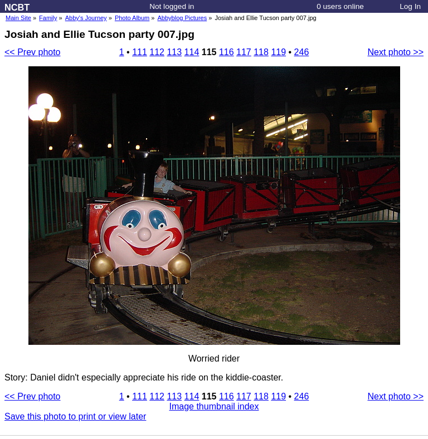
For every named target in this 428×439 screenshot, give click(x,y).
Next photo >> (395, 52)
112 (156, 52)
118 (261, 52)
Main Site (18, 17)
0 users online (340, 6)
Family (48, 17)
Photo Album (132, 17)
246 (301, 52)
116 (226, 52)
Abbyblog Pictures (182, 17)
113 (174, 52)
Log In (410, 6)
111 (139, 52)
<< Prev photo (32, 52)
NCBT (17, 7)
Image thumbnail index (214, 406)
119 (278, 52)
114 (192, 52)
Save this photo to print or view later (75, 416)
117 (243, 52)
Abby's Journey (86, 17)
